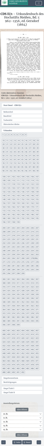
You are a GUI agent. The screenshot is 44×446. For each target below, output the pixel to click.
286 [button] (37, 266)
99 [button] (38, 171)
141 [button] (8, 195)
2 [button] (5, 134)
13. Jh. (5, 426)
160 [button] (22, 203)
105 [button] (27, 176)
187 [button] (37, 214)
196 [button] (4, 222)
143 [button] (18, 195)
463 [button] (37, 357)
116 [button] (4, 184)
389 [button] (8, 321)
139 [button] (37, 192)
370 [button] (32, 309)
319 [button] (18, 287)
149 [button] (8, 199)
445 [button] (27, 349)
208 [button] (4, 232)
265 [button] (8, 258)
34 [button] (19, 148)
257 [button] (8, 254)
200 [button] (4, 228)
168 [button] (22, 207)
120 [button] (22, 184)
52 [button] (11, 155)
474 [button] (13, 365)
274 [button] (18, 262)
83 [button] (15, 167)
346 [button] (32, 298)
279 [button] (4, 266)
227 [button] (18, 239)
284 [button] (27, 266)
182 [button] (13, 214)
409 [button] (8, 334)
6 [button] (17, 134)
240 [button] (4, 247)
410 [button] (13, 334)
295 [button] (4, 273)
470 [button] (32, 361)
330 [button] (32, 290)
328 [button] (22, 290)
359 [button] (18, 306)
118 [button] (13, 184)
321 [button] (27, 287)
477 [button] (27, 365)
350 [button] (13, 302)
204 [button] (22, 228)
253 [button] (27, 250)
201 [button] (8, 228)
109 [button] (8, 180)
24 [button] (19, 144)
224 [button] (4, 239)
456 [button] (4, 357)
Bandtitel (7, 116)
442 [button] (13, 349)
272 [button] (8, 262)
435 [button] (18, 346)
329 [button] (27, 290)
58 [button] (34, 155)
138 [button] (32, 192)
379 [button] (37, 313)
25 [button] (22, 144)
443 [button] (18, 349)
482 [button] (13, 368)
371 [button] (37, 309)
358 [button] (13, 306)
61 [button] (7, 159)
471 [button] (37, 361)
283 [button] (22, 266)
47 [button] (30, 152)
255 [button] (37, 250)
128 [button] (22, 188)
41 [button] (7, 152)
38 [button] (34, 148)
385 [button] (27, 317)
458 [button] (13, 357)
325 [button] (8, 290)
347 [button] (37, 298)
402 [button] (13, 330)
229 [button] (27, 239)
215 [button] (37, 232)
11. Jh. (5, 418)
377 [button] (27, 313)
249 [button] (8, 250)
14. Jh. (5, 429)
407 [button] (37, 330)
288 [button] (8, 269)
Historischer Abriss (11, 124)
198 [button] (13, 222)
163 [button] (37, 203)
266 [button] (13, 258)
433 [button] (8, 346)
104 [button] (22, 176)
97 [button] (30, 171)
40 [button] (3, 152)
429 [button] (27, 342)
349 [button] (8, 302)
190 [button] (13, 218)
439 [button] (37, 346)
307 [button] (37, 279)
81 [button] (7, 167)
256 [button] (4, 254)
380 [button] (4, 317)
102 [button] (13, 176)
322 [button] (32, 287)
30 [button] (3, 148)
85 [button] (22, 167)
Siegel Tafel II (9, 392)
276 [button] (27, 262)
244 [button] (22, 247)
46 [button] (26, 152)
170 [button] (32, 207)
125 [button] (8, 188)
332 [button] (4, 294)
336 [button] (22, 294)
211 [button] (18, 232)
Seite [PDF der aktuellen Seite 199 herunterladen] (17, 442)
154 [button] (32, 199)
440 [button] (4, 349)
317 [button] (8, 287)
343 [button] (18, 298)
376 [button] (22, 313)
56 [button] (26, 155)
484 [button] (22, 368)
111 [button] (18, 180)
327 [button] (18, 290)
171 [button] (37, 207)
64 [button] (19, 159)
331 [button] (37, 290)
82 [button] (11, 167)
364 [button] (4, 309)
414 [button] (32, 334)
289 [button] (13, 269)
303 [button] (18, 279)
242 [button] (13, 247)
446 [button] (32, 349)
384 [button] (22, 317)
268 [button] (22, 258)
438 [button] (32, 346)
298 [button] (18, 273)
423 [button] (37, 338)
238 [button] (32, 243)
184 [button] (22, 214)
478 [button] (32, 365)
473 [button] (8, 365)
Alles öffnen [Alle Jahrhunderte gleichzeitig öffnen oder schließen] (22, 409)
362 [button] (32, 306)
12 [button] (11, 140)
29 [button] (38, 144)
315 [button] (37, 283)
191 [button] (18, 218)
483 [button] (18, 368)
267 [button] (18, 258)
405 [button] (27, 330)
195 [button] (37, 218)
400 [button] (4, 330)
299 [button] (22, 273)
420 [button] (22, 338)
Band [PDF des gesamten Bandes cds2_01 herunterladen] (27, 442)
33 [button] (15, 148)
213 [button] (27, 232)
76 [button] (26, 163)
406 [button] (32, 330)
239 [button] (37, 243)
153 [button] (27, 199)
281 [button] (13, 266)
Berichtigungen (10, 382)
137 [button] (27, 192)
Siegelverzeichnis (10, 378)
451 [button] (18, 353)
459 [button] (18, 357)
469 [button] (27, 361)
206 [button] (32, 228)
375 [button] (18, 313)
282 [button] (18, 266)
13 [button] (15, 140)
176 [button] (22, 211)
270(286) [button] (34, 258)
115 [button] (37, 180)
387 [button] (37, 317)
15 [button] (22, 140)
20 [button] (3, 144)
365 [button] (8, 309)
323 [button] (37, 287)
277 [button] (32, 262)
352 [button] (22, 302)
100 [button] (4, 176)
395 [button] (37, 321)
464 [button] (4, 361)
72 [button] (11, 163)
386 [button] (32, 317)
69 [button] (38, 159)
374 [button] (13, 313)
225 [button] (8, 239)
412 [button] (22, 334)
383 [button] (18, 317)
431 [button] (37, 342)
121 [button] (27, 184)
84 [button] (19, 167)
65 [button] (22, 159)
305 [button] (27, 279)
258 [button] (13, 254)
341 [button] (8, 298)
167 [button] (18, 207)
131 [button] (37, 188)
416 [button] (4, 338)
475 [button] (18, 365)
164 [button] (4, 207)
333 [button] (8, 294)
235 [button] (18, 243)
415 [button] (37, 334)
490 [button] (13, 372)
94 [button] (19, 171)
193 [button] (27, 218)
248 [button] (4, 250)
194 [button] (32, 218)
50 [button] (3, 155)
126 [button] (13, 188)
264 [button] (4, 258)
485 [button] (27, 368)
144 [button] (22, 195)
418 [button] (13, 338)
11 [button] (7, 140)
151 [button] (18, 199)
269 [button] (27, 258)
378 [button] (32, 313)
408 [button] (4, 334)
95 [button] (22, 171)
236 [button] (22, 243)
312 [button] (22, 283)
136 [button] (22, 192)
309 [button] (8, 283)
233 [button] (8, 243)
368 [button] (22, 309)
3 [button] (8, 134)
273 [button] (13, 262)
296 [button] (8, 273)
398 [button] (13, 325)
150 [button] (13, 199)
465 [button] (8, 361)
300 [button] (4, 279)
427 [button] (18, 342)
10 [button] (3, 140)
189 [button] (8, 218)
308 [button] (4, 283)
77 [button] (30, 163)
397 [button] (8, 325)
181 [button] (8, 214)
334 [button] (13, 294)
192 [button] (22, 218)
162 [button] (32, 203)
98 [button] (34, 171)
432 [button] (4, 346)
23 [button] (15, 144)
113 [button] (27, 180)
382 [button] (13, 317)
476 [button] (22, 365)
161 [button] (27, 203)
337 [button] (27, 294)
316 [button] (4, 287)
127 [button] (18, 188)
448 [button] (4, 353)
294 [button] (37, 269)
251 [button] (18, 250)
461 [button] (27, 357)
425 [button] (8, 342)
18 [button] (34, 140)
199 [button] (18, 222)
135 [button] (18, 192)
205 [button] (27, 228)
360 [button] (22, 306)
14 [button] (19, 140)
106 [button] (32, 176)
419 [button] (18, 338)
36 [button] (26, 148)
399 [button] (18, 325)
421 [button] (27, 338)
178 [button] (32, 211)
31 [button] (7, 148)
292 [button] (27, 269)
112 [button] (22, 180)
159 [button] (18, 203)
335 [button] (18, 294)
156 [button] (4, 203)
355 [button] (37, 302)
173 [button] (8, 211)
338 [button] (32, 294)
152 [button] (22, 199)
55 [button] (22, 155)
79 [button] (38, 163)
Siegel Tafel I (8, 388)
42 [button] (11, 152)
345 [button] (27, 298)
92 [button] (11, 171)
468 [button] (22, 361)
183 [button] (18, 214)
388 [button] (4, 321)
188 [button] (4, 218)
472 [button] (4, 365)
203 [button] (18, 228)
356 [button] (4, 306)
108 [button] (4, 180)
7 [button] (20, 134)
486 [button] (32, 368)
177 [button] (27, 211)
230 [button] (32, 239)
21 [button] (7, 144)
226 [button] (13, 239)
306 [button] (32, 279)
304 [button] (22, 279)
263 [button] (37, 254)
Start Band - (12, 105)
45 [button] (22, 152)
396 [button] (4, 325)
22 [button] (11, 144)
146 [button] (32, 195)
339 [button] (37, 294)
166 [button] (13, 207)
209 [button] (8, 232)
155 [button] (37, 199)
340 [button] (4, 298)
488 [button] (4, 372)
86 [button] (26, 167)
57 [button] (30, 155)
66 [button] (26, 159)
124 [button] (4, 188)
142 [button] (13, 195)
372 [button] (4, 313)
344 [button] (22, 298)
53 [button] (15, 155)
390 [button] (13, 321)
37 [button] (30, 148)
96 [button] (26, 171)
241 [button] (8, 247)
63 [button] (15, 159)
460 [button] (22, 357)
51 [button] (7, 155)
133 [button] (8, 192)
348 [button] (4, 302)
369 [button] (27, 309)
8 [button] (22, 134)
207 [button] (37, 228)
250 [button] (13, 250)
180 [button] (4, 214)
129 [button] (27, 188)
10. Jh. (5, 414)
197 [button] (8, 222)
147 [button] (37, 195)
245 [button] (27, 247)
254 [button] (32, 250)
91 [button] (7, 171)
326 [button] (13, 290)
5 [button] (14, 134)
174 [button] (13, 211)
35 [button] (22, 148)
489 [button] (8, 372)
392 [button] (22, 321)
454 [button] (32, 353)
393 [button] (27, 321)
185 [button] (27, 214)
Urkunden (7, 130)
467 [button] (18, 361)
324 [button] (4, 290)
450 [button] (13, 353)
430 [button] (32, 342)
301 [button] (8, 279)
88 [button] (34, 167)
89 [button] (38, 167)
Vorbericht (7, 120)
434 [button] (13, 346)
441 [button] (8, 349)
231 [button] (37, 239)
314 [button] (32, 283)
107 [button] (37, 176)
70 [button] (3, 163)
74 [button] (19, 163)
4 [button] (11, 134)
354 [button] (32, 302)
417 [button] (8, 338)
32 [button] (11, 148)
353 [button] (27, 302)
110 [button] (13, 180)
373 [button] (8, 313)
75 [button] (22, 163)
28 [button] (34, 144)
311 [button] (18, 283)
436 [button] (22, 346)
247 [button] (37, 247)
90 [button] (3, 171)
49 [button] (38, 152)
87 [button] (30, 167)
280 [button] (8, 266)
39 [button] (38, 148)
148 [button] (4, 199)
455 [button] (37, 353)
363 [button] (37, 306)
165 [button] (8, 207)
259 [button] (18, 254)
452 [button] (22, 353)
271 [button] (4, 262)
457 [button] (8, 357)
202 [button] (13, 228)
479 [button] (37, 365)
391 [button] (18, 321)
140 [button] (4, 195)
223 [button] (37, 235)
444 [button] (22, 349)
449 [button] (8, 353)
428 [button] (22, 342)
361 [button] (27, 306)
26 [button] (26, 144)
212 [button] (22, 232)
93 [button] (15, 171)
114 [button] (32, 180)
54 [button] (19, 155)
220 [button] (22, 235)
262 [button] (32, 254)
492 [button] (22, 372)
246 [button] (32, 247)
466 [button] (13, 361)
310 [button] (13, 283)
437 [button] (27, 346)
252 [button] (22, 250)
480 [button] (4, 368)
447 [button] (37, 349)
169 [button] (27, 207)
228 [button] (22, 239)
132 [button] (4, 192)
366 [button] (13, 309)
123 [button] (37, 184)
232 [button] (4, 243)
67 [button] (30, 159)
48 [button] (34, 152)
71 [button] (7, 163)
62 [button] (11, 159)
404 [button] (22, 330)
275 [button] (22, 262)
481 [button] (8, 368)
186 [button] (32, 214)
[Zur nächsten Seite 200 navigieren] (39, 442)
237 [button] (27, 243)
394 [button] (32, 321)
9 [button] (25, 134)
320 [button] (22, 287)
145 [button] (27, 195)
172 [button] (4, 211)
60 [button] (3, 159)
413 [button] (27, 334)
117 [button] (8, 184)
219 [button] (18, 235)
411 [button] (18, 334)
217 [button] (8, 235)
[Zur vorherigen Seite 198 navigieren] (3, 442)
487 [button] (37, 368)
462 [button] (32, 357)
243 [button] (18, 247)
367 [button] (18, 309)
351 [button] (18, 302)
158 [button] (13, 203)
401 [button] (8, 330)
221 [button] (27, 235)
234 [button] (13, 243)
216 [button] (4, 235)
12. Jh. (5, 422)
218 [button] (13, 235)
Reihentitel (8, 112)
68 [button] (34, 159)
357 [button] (8, 306)
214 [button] (32, 232)
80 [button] (3, 167)
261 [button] (27, 254)
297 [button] (13, 273)
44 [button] (19, 152)
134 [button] (13, 192)
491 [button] (18, 372)
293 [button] (32, 269)
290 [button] (18, 269)
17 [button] (30, 140)
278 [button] (37, 262)
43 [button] (15, 152)
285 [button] (32, 266)
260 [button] (22, 254)
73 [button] (15, 163)
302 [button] (13, 279)
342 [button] (13, 298)
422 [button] (32, 338)
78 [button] (34, 163)
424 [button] (4, 342)
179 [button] (37, 211)
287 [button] (4, 269)
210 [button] (13, 232)
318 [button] (13, 287)
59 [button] (38, 155)
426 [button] (13, 342)
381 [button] (8, 317)
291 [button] (22, 269)
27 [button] (30, 144)
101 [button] (8, 176)
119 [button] (18, 184)
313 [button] (27, 283)
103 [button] (18, 176)
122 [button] (32, 184)
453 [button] (27, 353)
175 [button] (18, 211)
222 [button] (32, 235)
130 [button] (32, 188)
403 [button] (18, 330)
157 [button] (8, 203)
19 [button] (38, 140)
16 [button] (26, 140)
